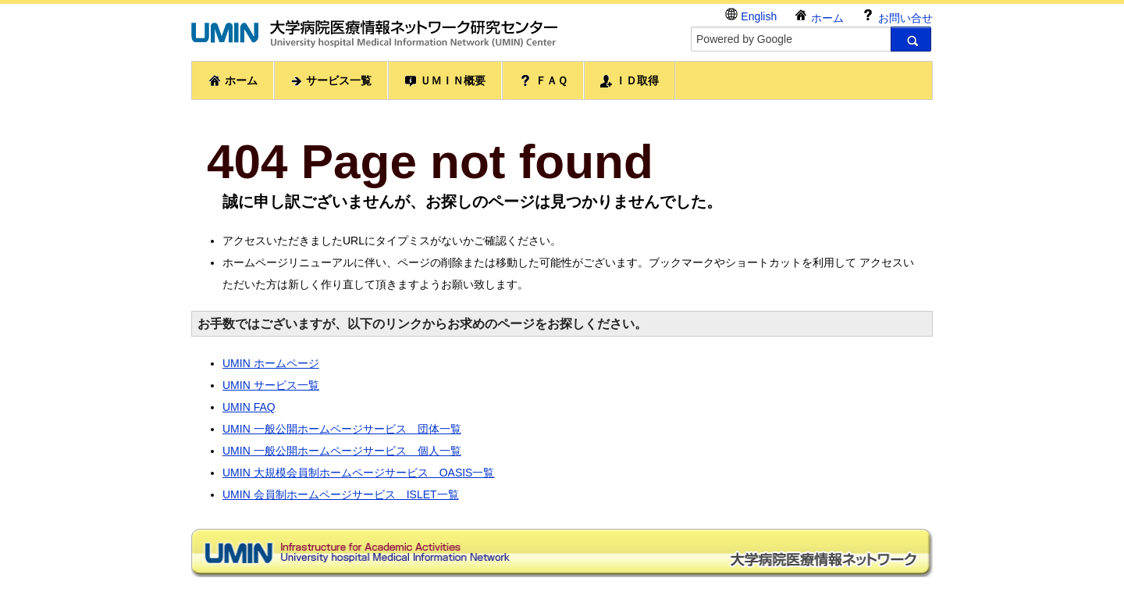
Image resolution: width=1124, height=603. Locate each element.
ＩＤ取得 (630, 80)
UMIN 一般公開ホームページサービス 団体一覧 (341, 429)
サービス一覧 (331, 80)
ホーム (819, 16)
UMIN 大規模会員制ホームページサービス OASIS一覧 (358, 472)
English (751, 15)
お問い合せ (897, 16)
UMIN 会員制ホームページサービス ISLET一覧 (340, 494)
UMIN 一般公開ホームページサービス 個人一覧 (341, 450)
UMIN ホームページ (270, 363)
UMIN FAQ (249, 407)
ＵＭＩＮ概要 (445, 80)
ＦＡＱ (542, 80)
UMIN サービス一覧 (270, 385)
